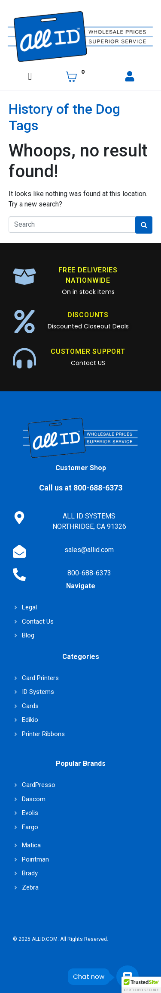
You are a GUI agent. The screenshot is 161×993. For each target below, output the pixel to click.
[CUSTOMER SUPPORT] (24, 358)
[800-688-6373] (19, 574)
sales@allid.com (89, 550)
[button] (141, 985)
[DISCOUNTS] (24, 321)
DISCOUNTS (88, 315)
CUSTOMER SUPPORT (88, 351)
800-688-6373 (89, 573)
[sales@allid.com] (19, 551)
